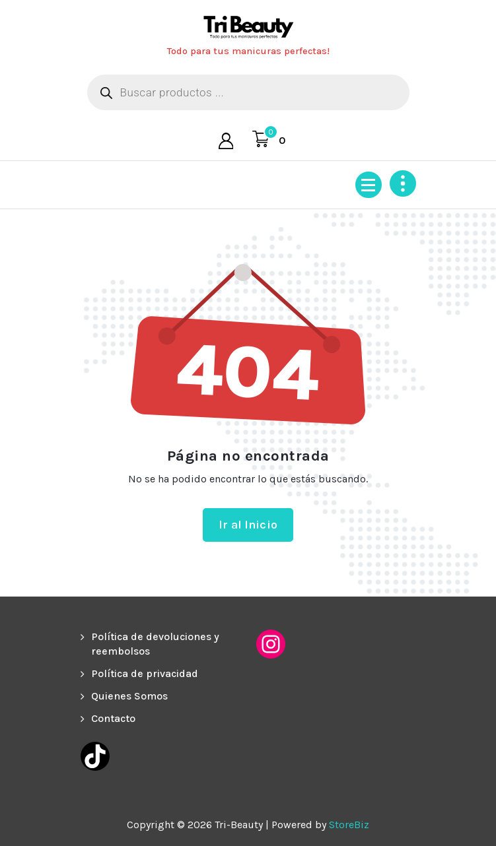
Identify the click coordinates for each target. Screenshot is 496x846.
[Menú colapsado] (368, 185)
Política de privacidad (144, 673)
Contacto (113, 718)
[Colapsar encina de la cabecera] (403, 183)
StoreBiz (349, 824)
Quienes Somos (129, 696)
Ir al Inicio (248, 524)
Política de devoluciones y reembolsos (155, 643)
